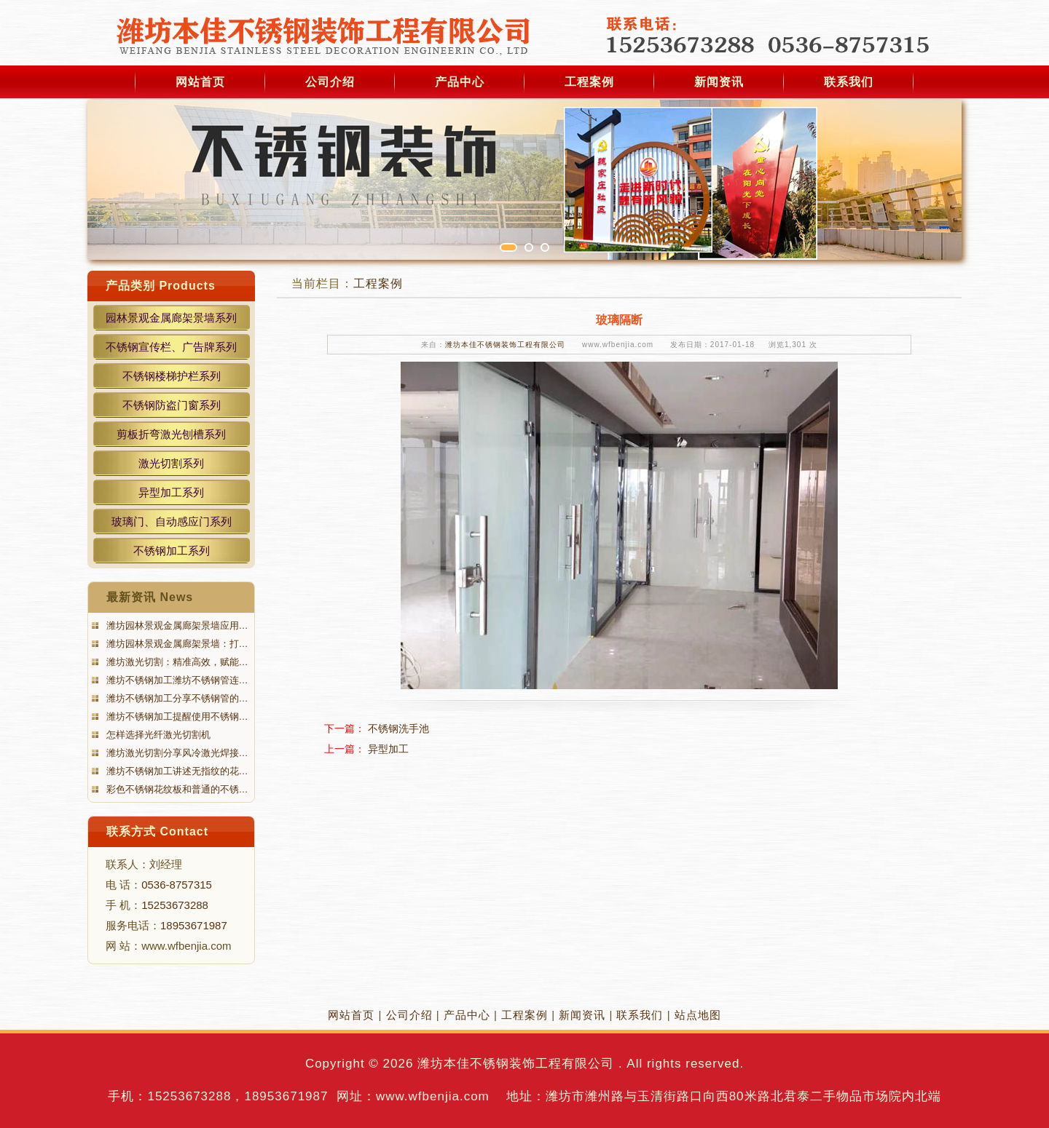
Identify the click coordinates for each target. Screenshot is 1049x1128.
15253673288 (174, 905)
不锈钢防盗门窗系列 (171, 405)
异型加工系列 (171, 492)
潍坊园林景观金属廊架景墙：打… (175, 643)
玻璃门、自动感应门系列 (171, 521)
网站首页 (200, 82)
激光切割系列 (171, 463)
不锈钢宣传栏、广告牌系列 (171, 347)
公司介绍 (330, 82)
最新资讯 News (149, 597)
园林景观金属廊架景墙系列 (171, 317)
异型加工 (388, 749)
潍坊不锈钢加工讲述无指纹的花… (175, 771)
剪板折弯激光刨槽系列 (171, 434)
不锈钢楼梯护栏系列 (171, 376)
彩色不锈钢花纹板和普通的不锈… (175, 789)
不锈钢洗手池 (398, 728)
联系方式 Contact (157, 831)
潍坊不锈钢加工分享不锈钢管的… (175, 698)
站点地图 (698, 1015)
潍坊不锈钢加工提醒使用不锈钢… (175, 716)
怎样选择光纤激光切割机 (157, 734)
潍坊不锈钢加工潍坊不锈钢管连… (175, 680)
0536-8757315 (176, 884)
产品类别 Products (161, 285)
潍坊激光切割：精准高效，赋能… (175, 661)
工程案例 (589, 82)
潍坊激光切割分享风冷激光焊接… (175, 752)
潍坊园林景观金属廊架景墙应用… (175, 625)
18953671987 (193, 925)
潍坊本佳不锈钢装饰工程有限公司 (505, 345)
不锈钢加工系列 (171, 550)
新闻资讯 (719, 82)
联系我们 (848, 82)
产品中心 (459, 82)
